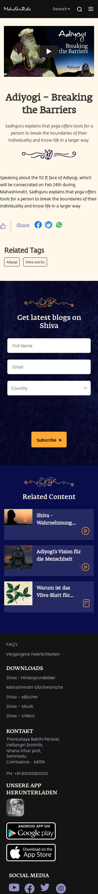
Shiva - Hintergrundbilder (30, 677)
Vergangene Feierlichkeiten (33, 654)
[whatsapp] (59, 226)
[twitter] (48, 226)
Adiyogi (12, 262)
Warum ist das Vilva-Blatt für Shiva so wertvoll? (57, 595)
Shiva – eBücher (22, 696)
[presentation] (49, 415)
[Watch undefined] (49, 51)
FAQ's (12, 644)
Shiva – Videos (20, 715)
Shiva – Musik (19, 706)
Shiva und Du (35, 262)
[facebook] (38, 226)
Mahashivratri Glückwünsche (34, 687)
